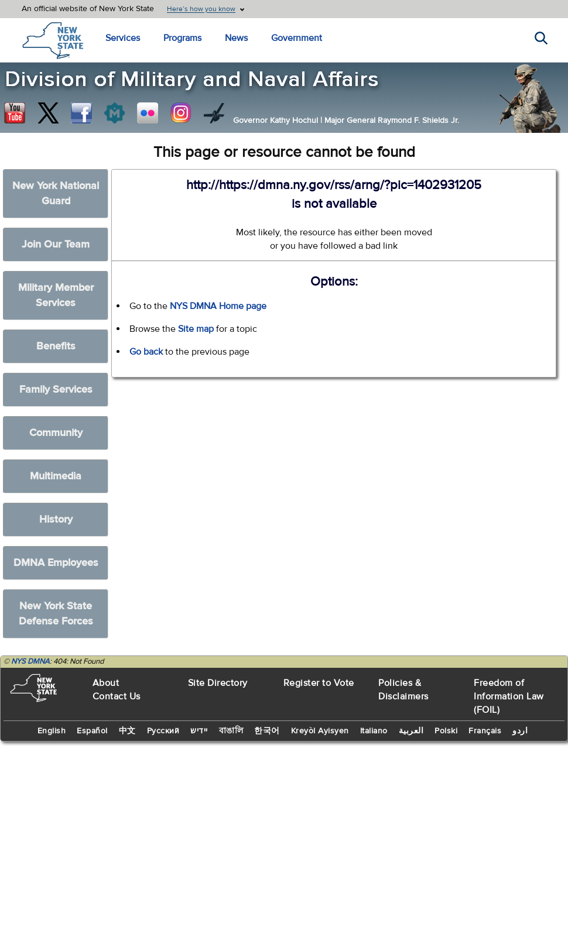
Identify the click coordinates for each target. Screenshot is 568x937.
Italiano (374, 731)
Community (56, 433)
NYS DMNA (30, 661)
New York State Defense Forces (56, 613)
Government (296, 38)
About (106, 683)
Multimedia (55, 476)
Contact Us (117, 696)
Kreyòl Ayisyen (320, 731)
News (236, 38)
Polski (445, 731)
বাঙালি (231, 731)
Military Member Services (56, 295)
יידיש (199, 731)
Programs (182, 38)
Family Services (56, 389)
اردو (520, 731)
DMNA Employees (55, 562)
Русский (163, 731)
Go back (146, 352)
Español (92, 731)
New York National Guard (55, 193)
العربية (411, 731)
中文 (127, 731)
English (51, 731)
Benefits (56, 346)
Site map (196, 329)
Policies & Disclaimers (403, 689)
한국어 (267, 731)
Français (484, 731)
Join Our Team (56, 244)
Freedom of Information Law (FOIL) (509, 696)
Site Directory (218, 683)
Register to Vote (318, 683)
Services (122, 38)
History (56, 519)
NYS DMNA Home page (218, 306)
